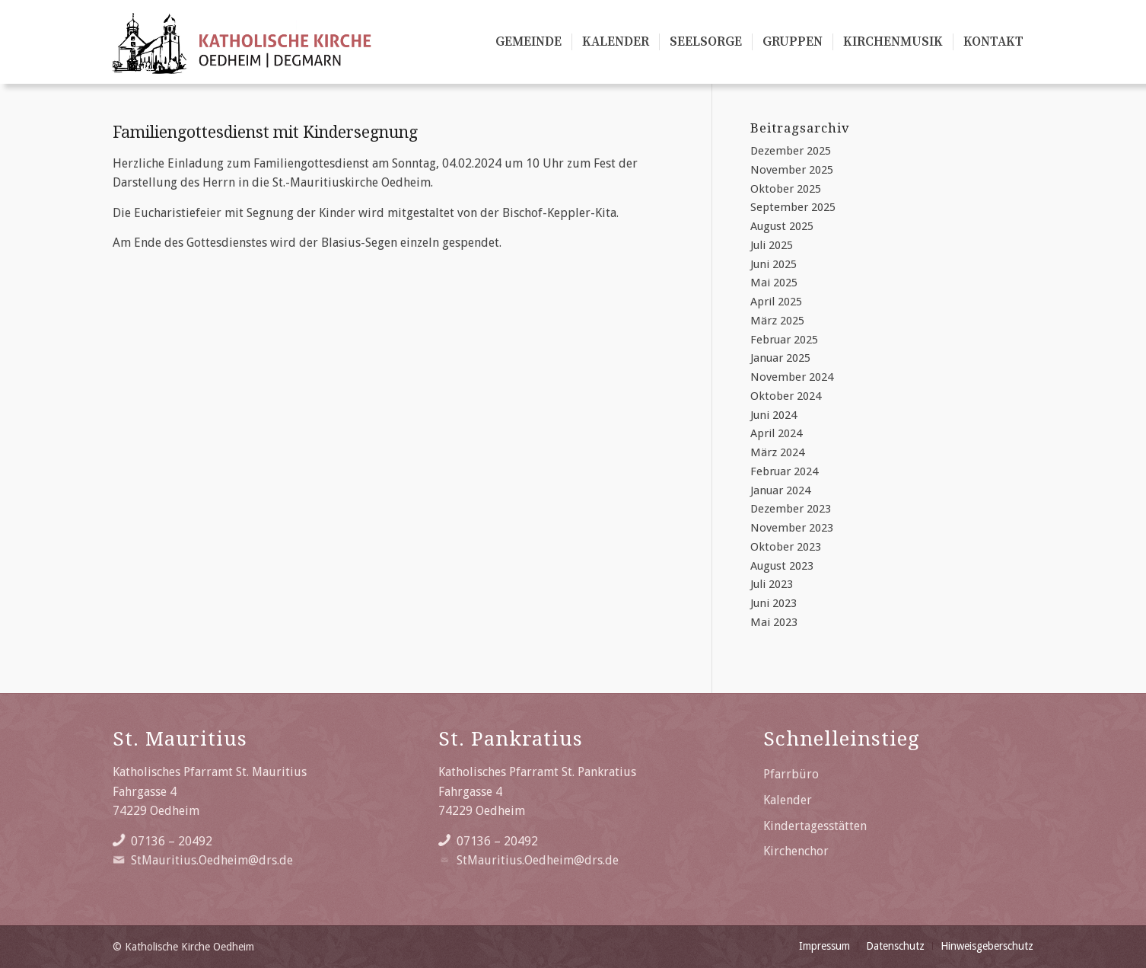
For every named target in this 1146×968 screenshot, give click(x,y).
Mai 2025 (773, 282)
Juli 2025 (771, 245)
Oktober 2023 (785, 547)
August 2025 (781, 226)
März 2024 (777, 452)
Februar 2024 (784, 471)
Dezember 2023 (790, 509)
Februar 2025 (784, 340)
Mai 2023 (773, 622)
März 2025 (777, 320)
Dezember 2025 (790, 151)
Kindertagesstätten (815, 826)
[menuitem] (528, 42)
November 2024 (791, 377)
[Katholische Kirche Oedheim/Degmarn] (243, 42)
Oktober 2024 (785, 396)
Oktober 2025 (785, 189)
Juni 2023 (773, 603)
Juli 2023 (771, 584)
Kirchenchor (796, 851)
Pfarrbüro (791, 774)
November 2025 (791, 170)
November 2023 (791, 528)
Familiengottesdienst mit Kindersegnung (265, 132)
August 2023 (781, 566)
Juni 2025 (773, 264)
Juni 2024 (773, 415)
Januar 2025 (780, 358)
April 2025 (776, 301)
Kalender (787, 800)
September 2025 (793, 207)
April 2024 (776, 433)
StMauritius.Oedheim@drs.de (212, 860)
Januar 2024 (780, 490)
